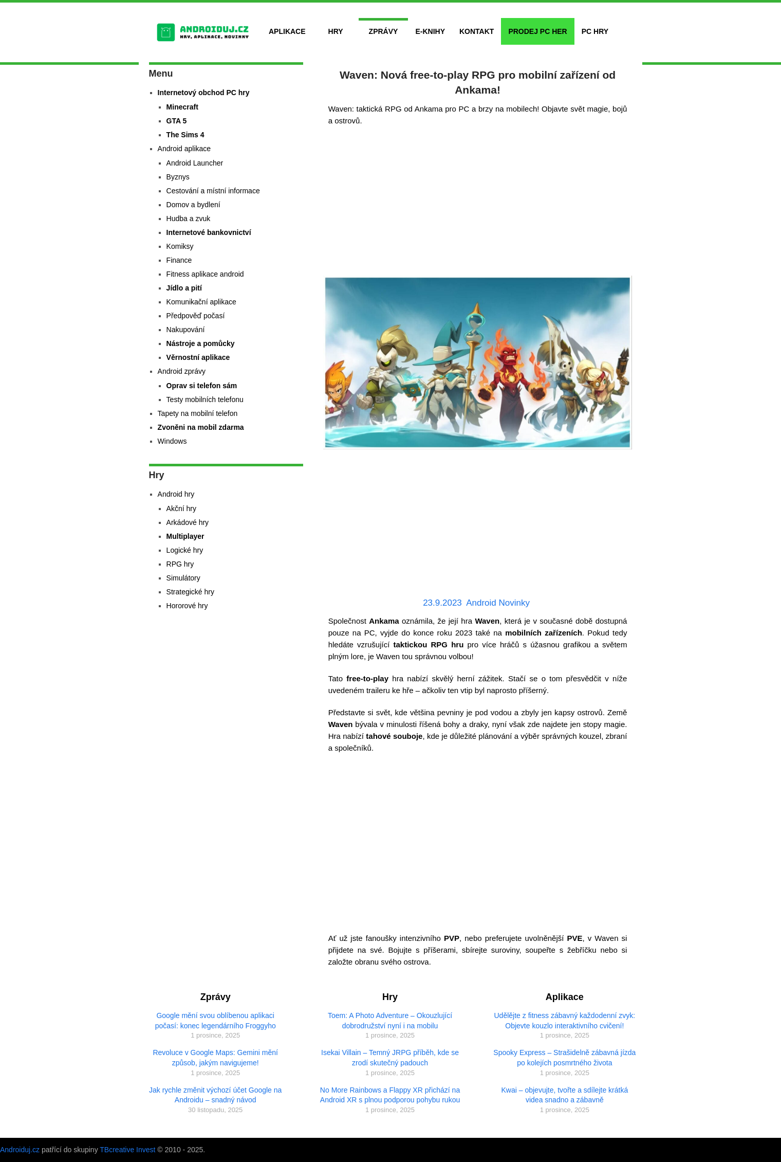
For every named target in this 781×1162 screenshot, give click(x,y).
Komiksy (180, 246)
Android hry (176, 494)
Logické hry (184, 550)
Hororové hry (187, 606)
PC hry (595, 31)
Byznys (178, 177)
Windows (172, 441)
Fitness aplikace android (205, 274)
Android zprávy (182, 371)
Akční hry (181, 508)
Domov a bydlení (193, 205)
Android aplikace (184, 148)
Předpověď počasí (195, 316)
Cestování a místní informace (213, 191)
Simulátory (183, 578)
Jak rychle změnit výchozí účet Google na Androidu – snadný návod (215, 1095)
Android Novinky (498, 603)
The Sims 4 (185, 135)
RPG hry (180, 564)
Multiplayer (185, 536)
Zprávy (383, 31)
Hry (335, 31)
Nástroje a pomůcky (200, 343)
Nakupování (185, 329)
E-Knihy (430, 31)
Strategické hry (190, 592)
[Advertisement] (478, 204)
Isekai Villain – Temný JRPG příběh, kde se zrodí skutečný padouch (390, 1057)
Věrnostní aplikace (198, 357)
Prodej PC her (537, 31)
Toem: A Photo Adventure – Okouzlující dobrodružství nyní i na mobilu (390, 1020)
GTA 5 (176, 121)
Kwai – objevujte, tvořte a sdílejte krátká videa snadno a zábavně (564, 1095)
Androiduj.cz (20, 1150)
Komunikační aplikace (201, 302)
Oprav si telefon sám (201, 386)
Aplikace (287, 31)
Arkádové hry (187, 522)
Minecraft (182, 107)
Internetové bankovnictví (208, 232)
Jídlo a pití (184, 288)
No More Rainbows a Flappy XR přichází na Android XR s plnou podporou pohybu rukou (390, 1095)
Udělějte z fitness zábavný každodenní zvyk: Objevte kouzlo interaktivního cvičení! (565, 1020)
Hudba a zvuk (188, 218)
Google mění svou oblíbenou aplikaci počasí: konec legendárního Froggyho (215, 1020)
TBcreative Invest (127, 1150)
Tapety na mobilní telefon (198, 413)
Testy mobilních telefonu (205, 399)
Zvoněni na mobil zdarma (201, 427)
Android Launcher (195, 163)
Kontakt (476, 31)
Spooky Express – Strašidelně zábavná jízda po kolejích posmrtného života (564, 1057)
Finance (179, 260)
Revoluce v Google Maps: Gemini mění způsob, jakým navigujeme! (215, 1057)
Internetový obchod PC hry (204, 92)
